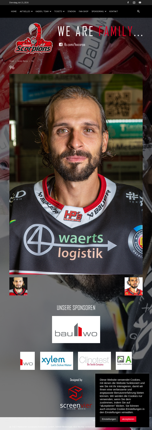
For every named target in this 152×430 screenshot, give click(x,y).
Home (14, 11)
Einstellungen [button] (109, 419)
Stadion (72, 11)
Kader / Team (43, 11)
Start (11, 61)
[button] (138, 11)
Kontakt (113, 11)
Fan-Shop (83, 11)
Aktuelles (26, 11)
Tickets (59, 11)
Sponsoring (98, 11)
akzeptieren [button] (128, 419)
